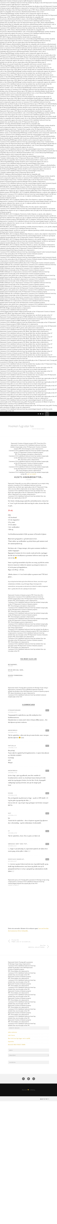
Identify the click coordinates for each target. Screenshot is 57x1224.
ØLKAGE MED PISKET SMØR (16, 1045)
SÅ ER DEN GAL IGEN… (16, 670)
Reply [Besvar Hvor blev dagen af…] (47, 859)
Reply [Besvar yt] (47, 831)
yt (9, 831)
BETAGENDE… (13, 664)
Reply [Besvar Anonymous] (47, 730)
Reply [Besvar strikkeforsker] (47, 710)
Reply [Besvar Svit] (47, 813)
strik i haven (11, 1035)
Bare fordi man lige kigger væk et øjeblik (19, 1038)
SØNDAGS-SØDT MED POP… (18, 844)
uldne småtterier (12, 1032)
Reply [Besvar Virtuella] (47, 745)
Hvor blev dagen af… (16, 859)
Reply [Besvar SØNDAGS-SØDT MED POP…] (47, 844)
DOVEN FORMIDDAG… (16, 675)
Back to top (44, 1099)
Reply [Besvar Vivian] (47, 793)
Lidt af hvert (31, 474)
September (11, 1041)
